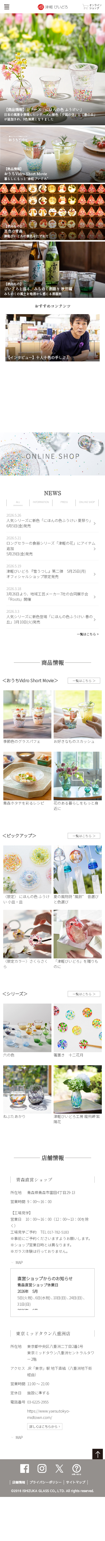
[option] (52, 338)
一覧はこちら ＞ (84, 680)
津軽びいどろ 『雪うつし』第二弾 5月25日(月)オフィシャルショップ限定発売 (46, 573)
